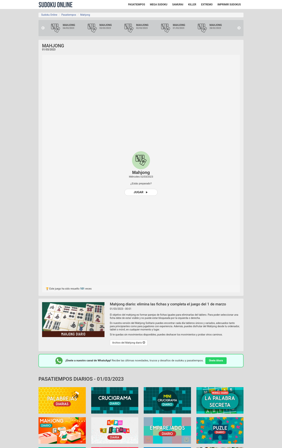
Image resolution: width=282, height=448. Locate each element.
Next (239, 28)
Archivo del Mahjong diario (128, 342)
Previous (43, 28)
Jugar (141, 192)
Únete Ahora (216, 360)
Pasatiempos (68, 14)
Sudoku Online (55, 4)
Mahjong (85, 14)
